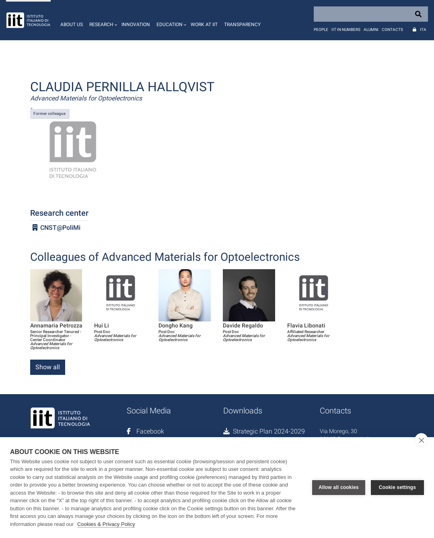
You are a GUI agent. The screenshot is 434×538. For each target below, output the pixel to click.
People (321, 29)
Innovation (135, 24)
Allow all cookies (339, 487)
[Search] (371, 14)
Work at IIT (204, 24)
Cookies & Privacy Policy (106, 524)
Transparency (242, 24)
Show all (47, 367)
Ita (423, 29)
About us (71, 24)
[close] (421, 440)
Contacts (392, 29)
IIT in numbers (345, 29)
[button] (102, 20)
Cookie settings (397, 487)
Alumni (371, 29)
